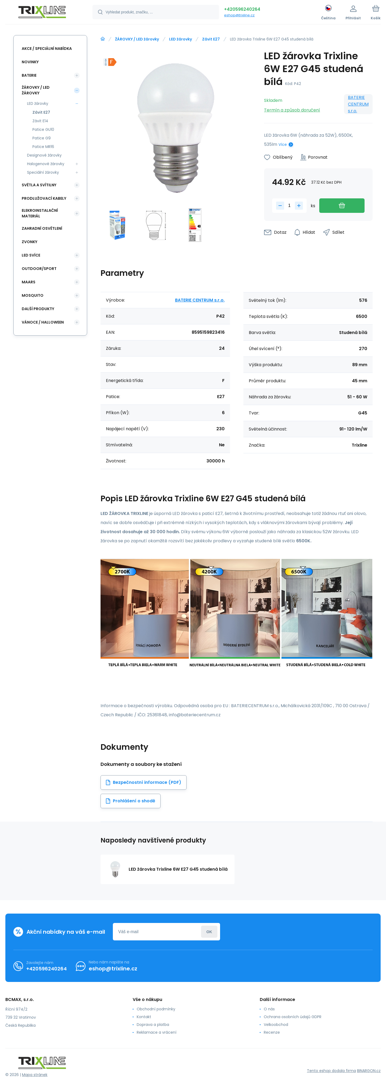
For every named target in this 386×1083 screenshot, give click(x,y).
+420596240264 (242, 9)
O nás (269, 1009)
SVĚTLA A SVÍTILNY (39, 185)
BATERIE (29, 75)
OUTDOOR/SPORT (39, 268)
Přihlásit (209, 932)
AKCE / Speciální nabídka (47, 48)
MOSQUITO (32, 295)
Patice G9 (41, 138)
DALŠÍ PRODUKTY (38, 308)
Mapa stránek (34, 1074)
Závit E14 (40, 121)
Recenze (272, 1032)
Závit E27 (211, 39)
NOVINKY (30, 62)
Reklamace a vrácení (156, 1032)
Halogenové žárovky (45, 163)
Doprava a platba (153, 1024)
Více (283, 144)
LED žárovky (180, 39)
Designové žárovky (44, 155)
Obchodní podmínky (156, 1009)
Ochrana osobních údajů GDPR (292, 1016)
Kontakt (144, 1016)
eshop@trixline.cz (239, 15)
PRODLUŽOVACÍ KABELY (44, 198)
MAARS (28, 282)
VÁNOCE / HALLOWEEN (43, 322)
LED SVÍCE (31, 255)
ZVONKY (29, 241)
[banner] (42, 13)
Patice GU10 (43, 129)
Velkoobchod (276, 1024)
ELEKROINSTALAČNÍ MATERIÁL (40, 213)
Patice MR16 (43, 146)
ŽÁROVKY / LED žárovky (137, 39)
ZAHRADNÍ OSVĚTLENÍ (42, 228)
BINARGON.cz (369, 1070)
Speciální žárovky (43, 172)
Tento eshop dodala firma (331, 1070)
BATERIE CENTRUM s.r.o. (358, 104)
